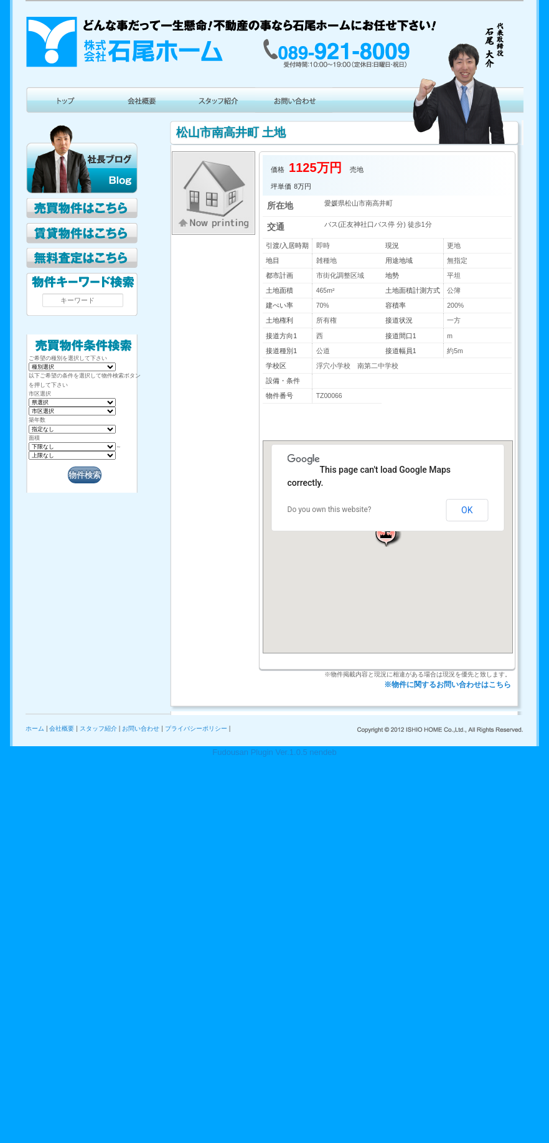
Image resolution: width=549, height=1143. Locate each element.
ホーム (35, 728)
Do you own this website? (330, 509)
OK (466, 510)
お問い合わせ (140, 728)
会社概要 (61, 728)
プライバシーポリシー (196, 728)
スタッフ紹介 (98, 728)
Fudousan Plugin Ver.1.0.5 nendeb (274, 752)
